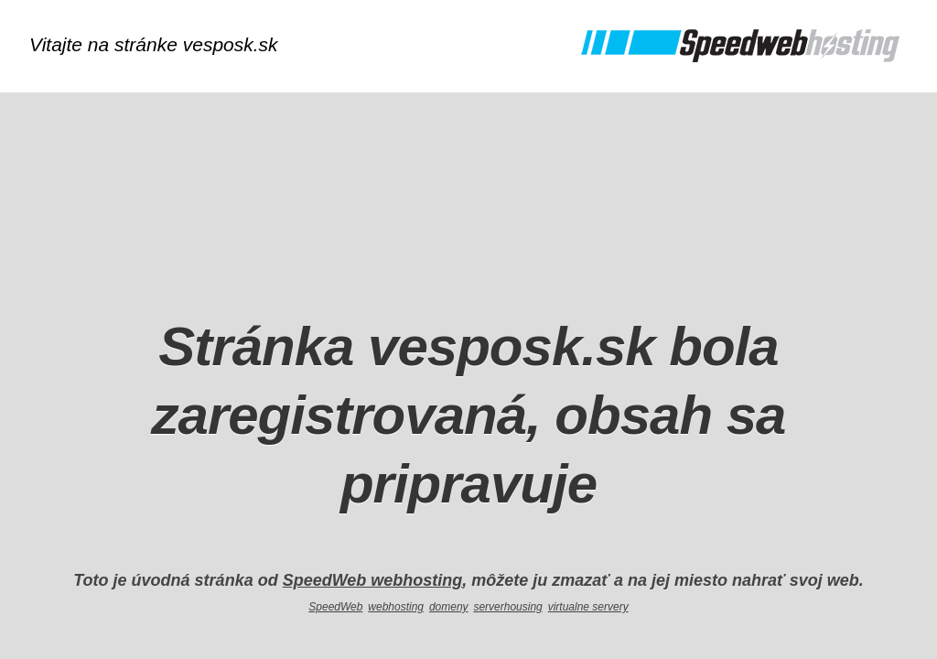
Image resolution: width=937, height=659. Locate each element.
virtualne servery (588, 606)
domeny (448, 606)
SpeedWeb (335, 606)
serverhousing (507, 606)
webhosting (396, 606)
